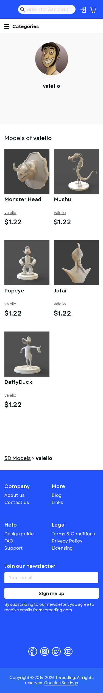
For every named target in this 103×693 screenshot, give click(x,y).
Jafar (60, 291)
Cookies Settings (61, 683)
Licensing (62, 548)
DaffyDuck (18, 383)
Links (57, 502)
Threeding (8, 9)
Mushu (62, 200)
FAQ (8, 541)
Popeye (14, 291)
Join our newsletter (29, 566)
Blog (57, 495)
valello (10, 212)
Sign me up (51, 593)
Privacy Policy (67, 541)
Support (13, 548)
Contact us (16, 502)
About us (14, 495)
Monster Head (22, 200)
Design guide (19, 534)
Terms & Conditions (73, 534)
